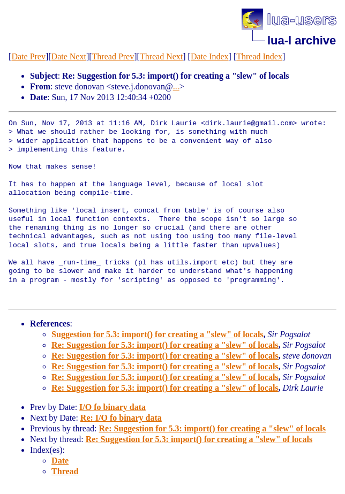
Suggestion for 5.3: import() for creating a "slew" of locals (157, 334)
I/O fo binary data (112, 407)
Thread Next (161, 56)
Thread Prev (113, 56)
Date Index (210, 56)
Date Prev (28, 56)
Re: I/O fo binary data (121, 417)
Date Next (68, 56)
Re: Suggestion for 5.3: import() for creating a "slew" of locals (164, 344)
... (176, 86)
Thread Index (259, 56)
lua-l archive (301, 40)
